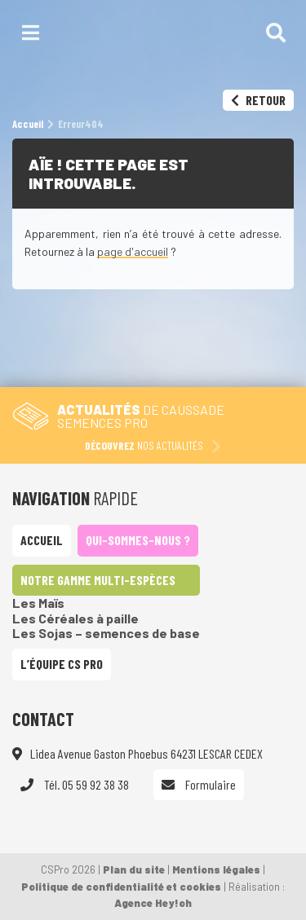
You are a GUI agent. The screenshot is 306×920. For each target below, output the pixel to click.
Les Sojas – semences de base (106, 632)
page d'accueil (132, 251)
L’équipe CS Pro (61, 663)
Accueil (41, 540)
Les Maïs (38, 602)
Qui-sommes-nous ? (138, 540)
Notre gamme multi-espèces (97, 580)
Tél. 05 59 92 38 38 (74, 784)
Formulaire (199, 784)
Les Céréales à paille (75, 618)
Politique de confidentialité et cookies (121, 886)
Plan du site (134, 869)
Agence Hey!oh (153, 902)
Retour (258, 100)
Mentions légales (216, 869)
